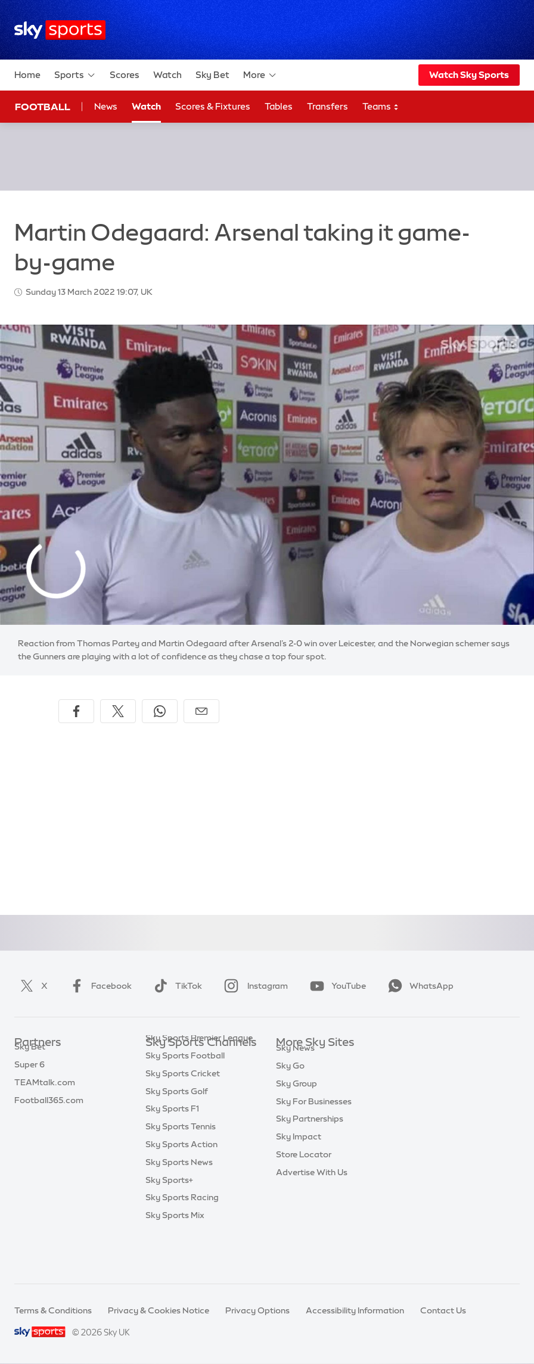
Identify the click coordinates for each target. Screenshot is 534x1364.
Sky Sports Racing (182, 1238)
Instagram (253, 986)
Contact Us (443, 1310)
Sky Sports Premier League (199, 1078)
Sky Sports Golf (176, 1132)
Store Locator (303, 1185)
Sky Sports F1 (172, 1149)
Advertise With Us (311, 1202)
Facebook (98, 986)
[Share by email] (201, 711)
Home (27, 74)
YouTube (335, 986)
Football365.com (48, 1114)
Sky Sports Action (181, 1185)
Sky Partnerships (309, 1149)
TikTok (175, 986)
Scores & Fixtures (212, 106)
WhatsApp (418, 986)
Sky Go (290, 1096)
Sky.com (293, 1060)
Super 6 (29, 1078)
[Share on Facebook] (76, 711)
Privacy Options (257, 1310)
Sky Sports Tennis (180, 1167)
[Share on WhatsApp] (160, 711)
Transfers (327, 106)
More (260, 75)
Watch (167, 74)
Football (42, 106)
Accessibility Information (355, 1310)
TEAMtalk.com (44, 1096)
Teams (380, 107)
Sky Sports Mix (174, 1255)
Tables (279, 106)
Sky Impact (298, 1167)
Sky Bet (212, 74)
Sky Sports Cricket (182, 1114)
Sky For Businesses (314, 1132)
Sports (75, 75)
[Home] (59, 30)
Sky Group (296, 1114)
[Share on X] (118, 711)
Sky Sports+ (169, 1220)
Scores (124, 74)
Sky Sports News (179, 1202)
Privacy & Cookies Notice (158, 1310)
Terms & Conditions (53, 1310)
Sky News (295, 1078)
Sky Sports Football (185, 1096)
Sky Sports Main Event (189, 1060)
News (105, 106)
